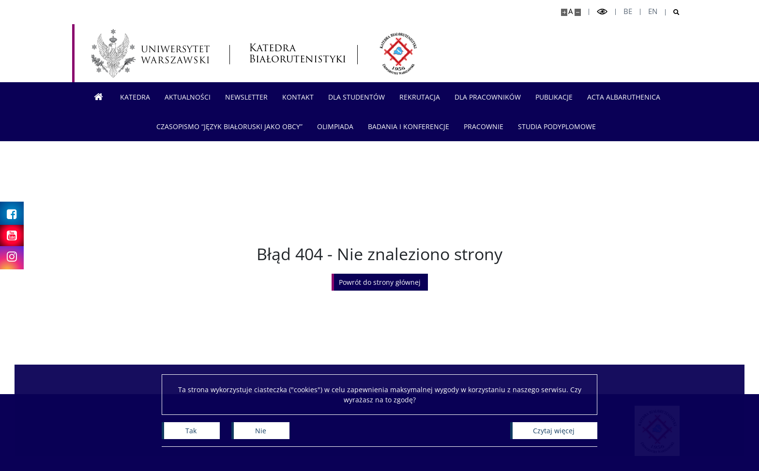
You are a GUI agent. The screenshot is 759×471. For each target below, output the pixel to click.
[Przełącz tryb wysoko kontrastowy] (602, 12)
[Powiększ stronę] (564, 12)
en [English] (652, 11)
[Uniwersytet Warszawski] (150, 53)
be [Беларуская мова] (627, 11)
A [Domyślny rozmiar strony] (570, 11)
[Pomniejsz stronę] (578, 12)
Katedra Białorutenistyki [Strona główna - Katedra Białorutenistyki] (293, 53)
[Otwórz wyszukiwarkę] (672, 12)
